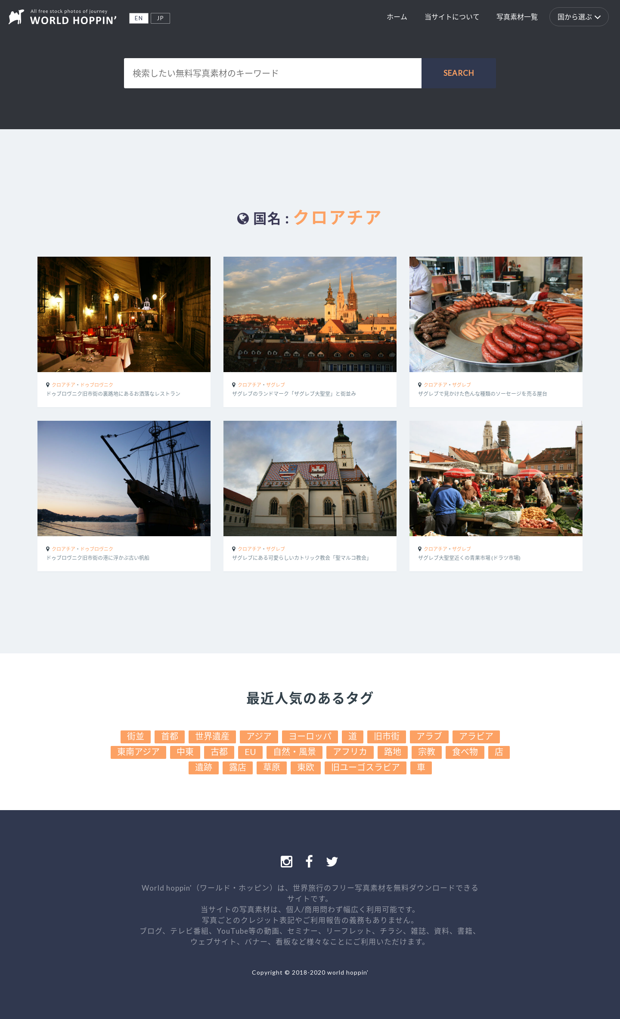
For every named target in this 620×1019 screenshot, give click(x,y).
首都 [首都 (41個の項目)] (169, 736)
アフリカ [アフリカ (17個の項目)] (350, 751)
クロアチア (63, 385)
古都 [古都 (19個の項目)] (219, 751)
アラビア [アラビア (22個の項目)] (476, 736)
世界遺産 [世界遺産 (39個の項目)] (212, 736)
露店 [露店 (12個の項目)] (237, 767)
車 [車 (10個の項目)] (421, 767)
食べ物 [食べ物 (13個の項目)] (465, 751)
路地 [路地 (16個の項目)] (392, 751)
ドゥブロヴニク (96, 385)
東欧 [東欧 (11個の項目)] (305, 767)
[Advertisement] (310, 161)
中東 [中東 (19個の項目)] (185, 751)
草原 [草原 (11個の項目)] (271, 767)
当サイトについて (452, 16)
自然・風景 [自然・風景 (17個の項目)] (294, 751)
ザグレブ (275, 385)
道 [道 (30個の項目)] (352, 736)
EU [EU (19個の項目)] (250, 751)
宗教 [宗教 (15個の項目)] (426, 751)
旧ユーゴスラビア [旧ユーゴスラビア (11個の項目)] (365, 767)
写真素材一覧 (517, 16)
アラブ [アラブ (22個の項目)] (429, 736)
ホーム (397, 16)
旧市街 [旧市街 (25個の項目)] (387, 736)
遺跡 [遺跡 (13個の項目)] (203, 767)
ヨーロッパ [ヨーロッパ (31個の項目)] (310, 736)
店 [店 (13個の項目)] (499, 751)
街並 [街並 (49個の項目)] (135, 736)
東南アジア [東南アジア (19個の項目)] (138, 751)
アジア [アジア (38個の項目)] (259, 736)
